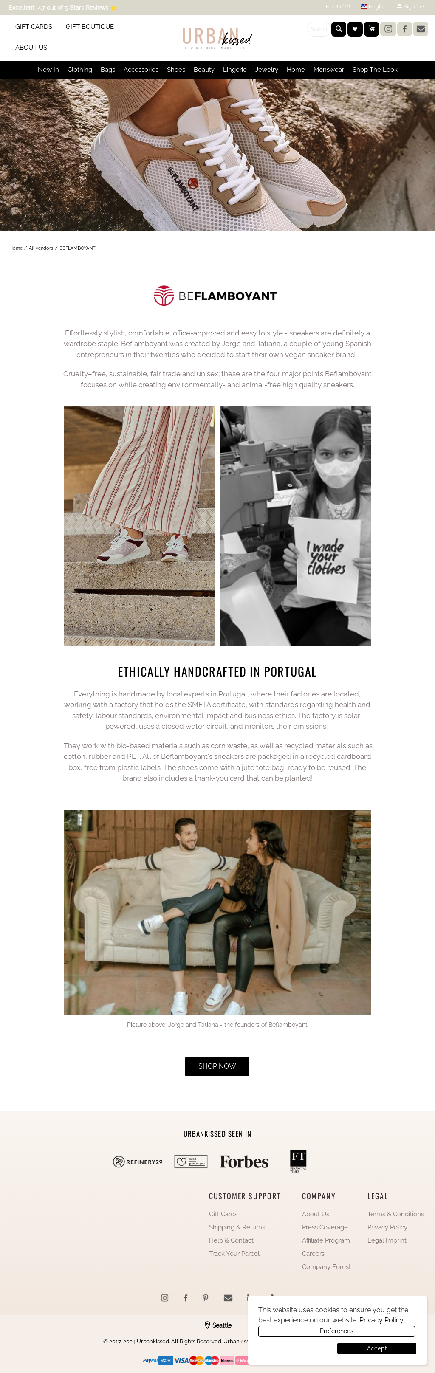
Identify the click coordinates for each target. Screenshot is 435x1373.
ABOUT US (31, 47)
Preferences (297, 1348)
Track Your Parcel (234, 1253)
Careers (313, 1253)
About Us (315, 1214)
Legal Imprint (387, 1240)
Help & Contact (231, 1240)
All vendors (41, 248)
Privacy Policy (387, 1227)
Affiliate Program (326, 1240)
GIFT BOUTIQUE (90, 27)
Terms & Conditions (395, 1214)
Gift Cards (223, 1214)
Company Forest (326, 1267)
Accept (377, 1348)
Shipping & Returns (237, 1227)
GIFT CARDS (33, 27)
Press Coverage (325, 1227)
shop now (217, 1066)
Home (16, 248)
